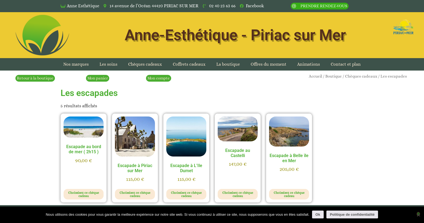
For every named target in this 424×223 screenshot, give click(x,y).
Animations (308, 64)
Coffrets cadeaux (189, 64)
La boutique (228, 64)
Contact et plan (346, 64)
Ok (318, 214)
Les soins (108, 64)
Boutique (333, 76)
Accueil (315, 76)
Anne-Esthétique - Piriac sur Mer (235, 35)
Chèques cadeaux (145, 64)
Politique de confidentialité (352, 214)
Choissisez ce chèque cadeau (83, 194)
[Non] (418, 214)
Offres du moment (268, 64)
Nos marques (76, 64)
